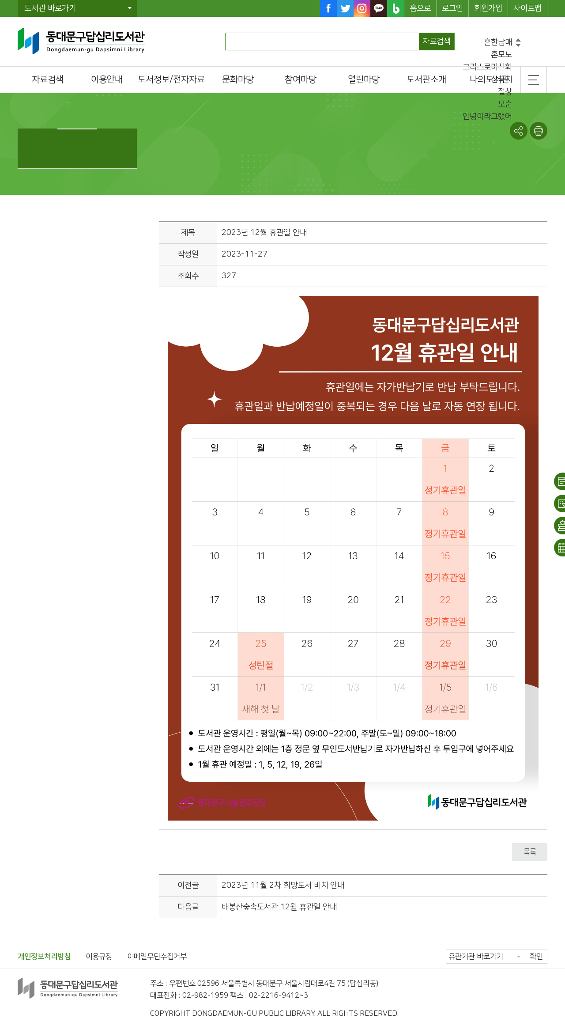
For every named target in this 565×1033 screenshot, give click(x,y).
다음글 (188, 907)
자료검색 (436, 41)
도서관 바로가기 (50, 8)
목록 (530, 852)
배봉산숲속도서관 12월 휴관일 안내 (279, 907)
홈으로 (420, 8)
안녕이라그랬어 (487, 116)
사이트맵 (527, 8)
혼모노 (501, 54)
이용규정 (99, 957)
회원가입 (488, 8)
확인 (536, 957)
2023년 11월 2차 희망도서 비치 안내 (283, 885)
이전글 (188, 885)
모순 (505, 104)
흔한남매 (498, 42)
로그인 (452, 8)
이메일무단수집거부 (157, 957)
